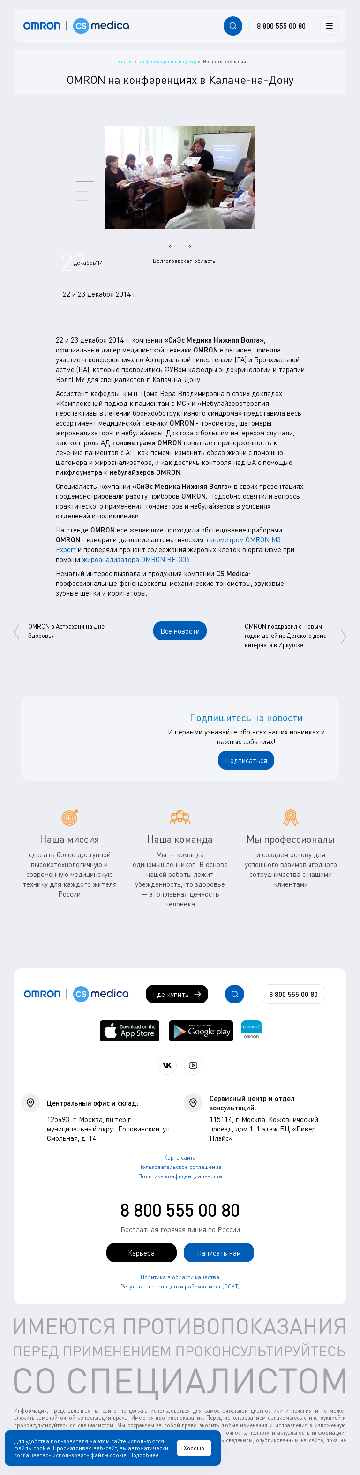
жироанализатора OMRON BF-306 (136, 559)
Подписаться (246, 760)
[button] (85, 181)
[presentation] (170, 245)
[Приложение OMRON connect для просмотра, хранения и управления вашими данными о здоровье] (251, 1030)
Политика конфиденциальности (180, 1176)
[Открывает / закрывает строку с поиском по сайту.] (233, 25)
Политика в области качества (180, 1276)
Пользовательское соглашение (180, 1166)
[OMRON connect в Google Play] (201, 1030)
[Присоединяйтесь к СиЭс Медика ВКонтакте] (167, 1065)
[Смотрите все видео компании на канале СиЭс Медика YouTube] (193, 1065)
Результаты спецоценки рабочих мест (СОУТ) (180, 1286)
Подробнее (144, 1455)
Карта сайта (180, 1157)
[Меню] (329, 25)
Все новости (180, 631)
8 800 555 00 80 (180, 1209)
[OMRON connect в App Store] (129, 1030)
